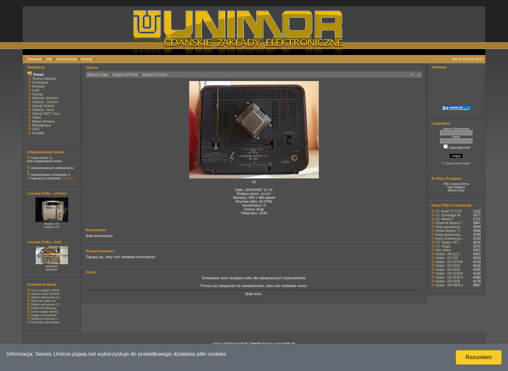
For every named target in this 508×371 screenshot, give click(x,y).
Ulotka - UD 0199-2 (449, 277)
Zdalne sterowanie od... (46, 297)
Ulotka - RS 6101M (449, 262)
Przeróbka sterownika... (46, 322)
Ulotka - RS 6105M (449, 273)
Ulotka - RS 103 (446, 258)
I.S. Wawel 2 (444, 219)
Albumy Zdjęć (98, 75)
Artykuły (87, 59)
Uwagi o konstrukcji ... (45, 315)
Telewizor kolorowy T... (45, 318)
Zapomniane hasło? (458, 163)
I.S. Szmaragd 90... (449, 215)
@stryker (68, 178)
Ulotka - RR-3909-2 (449, 285)
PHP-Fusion (231, 343)
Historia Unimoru (45, 98)
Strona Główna (66, 59)
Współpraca (41, 125)
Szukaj (37, 94)
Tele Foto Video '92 (43, 301)
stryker (265, 194)
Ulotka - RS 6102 (447, 266)
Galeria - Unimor (45, 102)
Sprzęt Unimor (43, 106)
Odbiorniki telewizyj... (45, 308)
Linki (48, 59)
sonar (279, 343)
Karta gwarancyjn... (449, 227)
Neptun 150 (52, 223)
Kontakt (38, 133)
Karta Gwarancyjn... (449, 238)
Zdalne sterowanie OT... (46, 304)
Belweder (52, 266)
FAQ (35, 129)
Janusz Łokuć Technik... (46, 293)
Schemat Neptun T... (450, 223)
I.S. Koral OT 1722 (448, 211)
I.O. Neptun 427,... (448, 242)
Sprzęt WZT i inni (45, 113)
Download (34, 59)
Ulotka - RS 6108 (447, 281)
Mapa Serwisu (43, 121)
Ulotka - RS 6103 (447, 269)
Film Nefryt (443, 250)
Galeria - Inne (43, 110)
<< (412, 75)
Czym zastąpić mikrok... (46, 290)
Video (36, 117)
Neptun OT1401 (125, 75)
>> (419, 75)
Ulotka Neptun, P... (448, 231)
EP (293, 343)
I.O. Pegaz (443, 246)
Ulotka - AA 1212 (447, 254)
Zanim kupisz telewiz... (46, 311)
